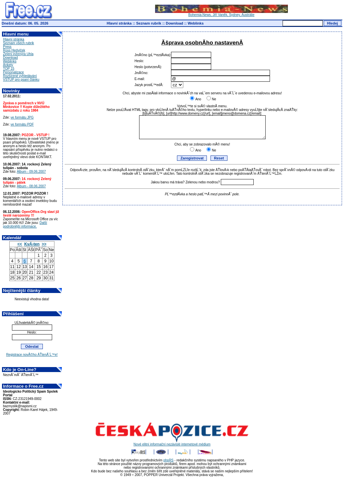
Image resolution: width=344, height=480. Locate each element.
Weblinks (196, 23)
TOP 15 (8, 68)
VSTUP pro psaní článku (21, 79)
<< (19, 244)
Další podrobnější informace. (25, 224)
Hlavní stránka (119, 23)
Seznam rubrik (148, 23)
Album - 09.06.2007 (31, 171)
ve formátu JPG (22, 117)
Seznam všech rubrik (18, 43)
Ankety (8, 65)
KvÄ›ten (32, 244)
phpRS (168, 460)
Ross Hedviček (14, 50)
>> (44, 244)
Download (174, 23)
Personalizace (13, 72)
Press (7, 46)
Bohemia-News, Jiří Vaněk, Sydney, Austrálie (221, 13)
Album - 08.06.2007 (31, 186)
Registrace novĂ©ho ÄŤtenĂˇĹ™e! (31, 354)
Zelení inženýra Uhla (18, 54)
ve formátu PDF (22, 124)
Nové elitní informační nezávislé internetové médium (172, 442)
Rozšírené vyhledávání (20, 76)
